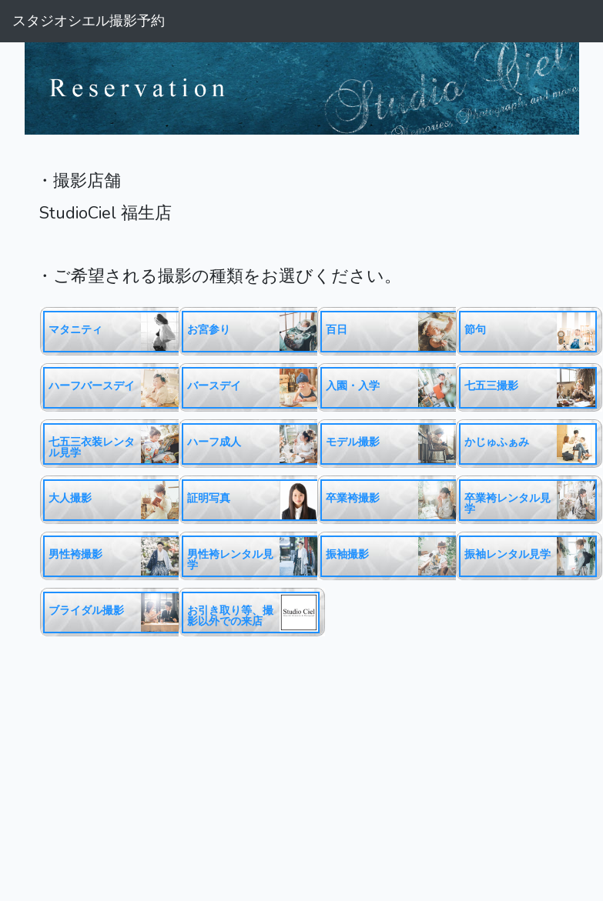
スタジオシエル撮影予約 (88, 21)
